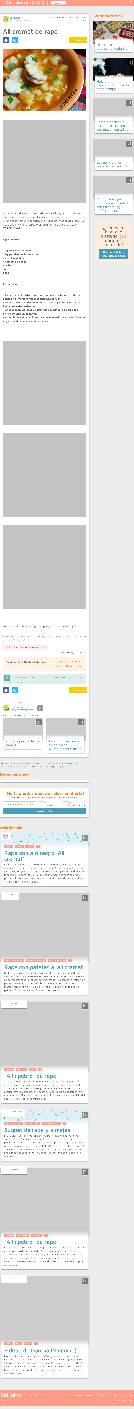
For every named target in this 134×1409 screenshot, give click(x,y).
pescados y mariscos (57, 960)
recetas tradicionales (14, 960)
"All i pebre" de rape (30, 1075)
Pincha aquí (39, 647)
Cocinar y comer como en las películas (113, 164)
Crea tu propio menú (13, 1123)
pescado (80, 763)
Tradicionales (22, 1235)
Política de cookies (124, 1400)
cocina (32, 1069)
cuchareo (56, 763)
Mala (80, 666)
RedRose (13, 894)
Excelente (61, 661)
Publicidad (128, 1395)
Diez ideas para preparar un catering (112, 46)
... (38, 846)
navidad (19, 846)
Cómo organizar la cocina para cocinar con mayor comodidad (113, 125)
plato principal (6, 766)
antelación (37, 763)
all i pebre (21, 1069)
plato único (18, 766)
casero (27, 1343)
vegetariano (63, 766)
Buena (58, 666)
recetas (8, 1343)
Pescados (9, 1069)
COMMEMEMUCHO (17, 1003)
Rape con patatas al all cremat (43, 967)
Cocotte (47, 763)
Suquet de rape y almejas (37, 1129)
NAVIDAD (71, 763)
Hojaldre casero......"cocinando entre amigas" (113, 85)
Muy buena (76, 661)
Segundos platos (32, 1123)
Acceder (122, 3)
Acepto (52, 804)
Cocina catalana (16, 763)
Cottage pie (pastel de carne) (22, 743)
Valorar (83, 20)
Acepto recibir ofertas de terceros (78, 804)
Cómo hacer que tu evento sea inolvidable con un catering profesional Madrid (113, 204)
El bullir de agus (16, 1111)
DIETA (63, 763)
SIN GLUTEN (29, 766)
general (9, 846)
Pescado (28, 763)
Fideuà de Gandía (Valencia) (40, 1350)
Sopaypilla (15, 18)
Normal (69, 666)
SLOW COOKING (43, 766)
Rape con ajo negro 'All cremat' (34, 855)
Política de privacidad (84, 1395)
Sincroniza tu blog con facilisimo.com (113, 254)
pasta (18, 1343)
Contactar (115, 1395)
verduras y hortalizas (36, 960)
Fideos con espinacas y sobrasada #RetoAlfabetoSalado (65, 745)
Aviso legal (101, 1395)
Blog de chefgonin (17, 1278)
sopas (53, 766)
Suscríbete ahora (44, 811)
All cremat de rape (26, 626)
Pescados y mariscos (51, 1123)
